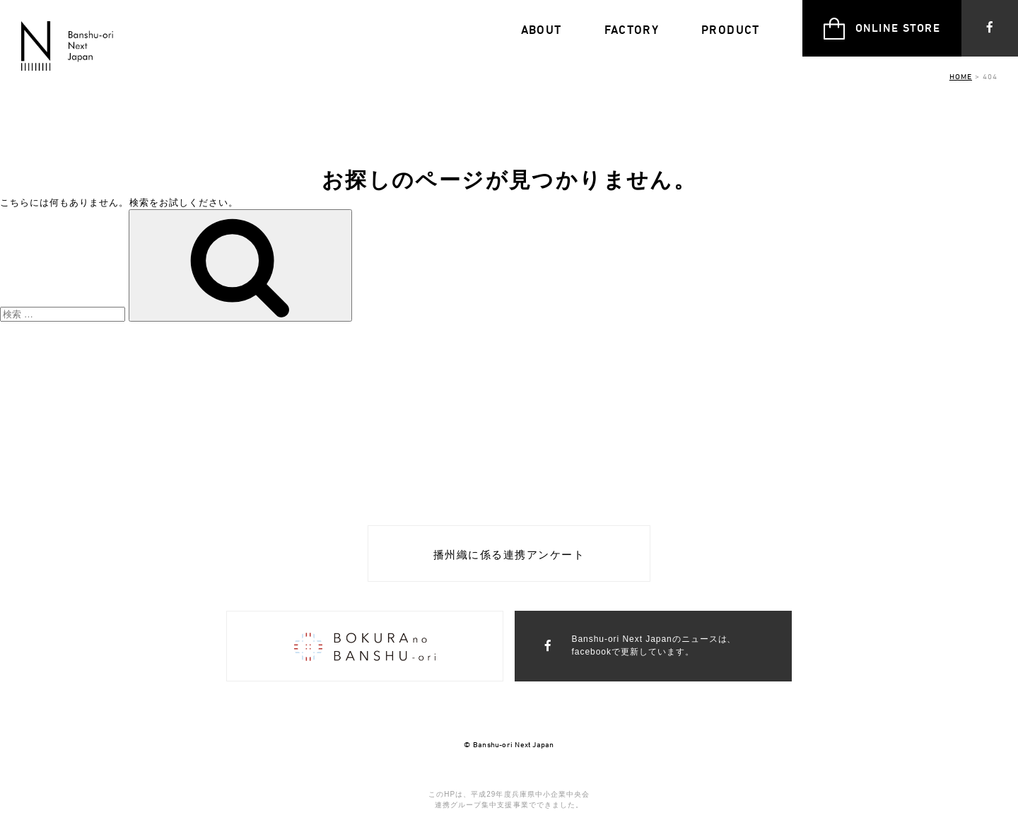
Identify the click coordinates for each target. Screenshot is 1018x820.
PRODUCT (730, 30)
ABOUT (541, 30)
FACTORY (632, 30)
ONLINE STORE (882, 29)
